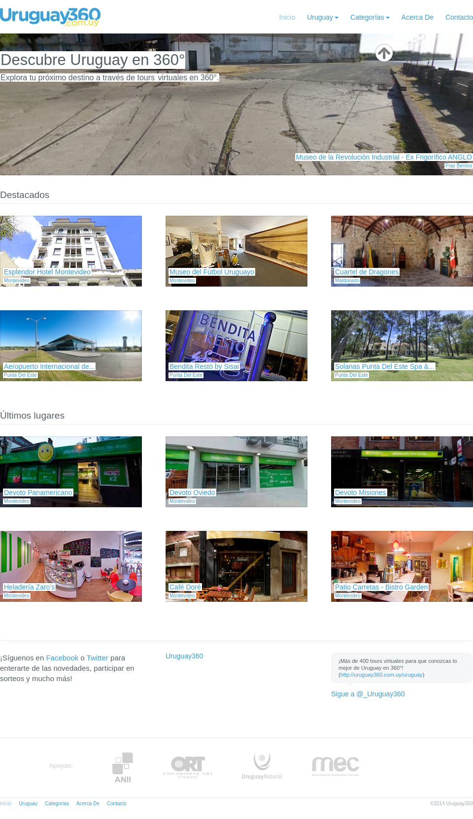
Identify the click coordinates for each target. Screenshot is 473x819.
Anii (122, 768)
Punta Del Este (20, 375)
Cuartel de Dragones (367, 272)
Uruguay (320, 17)
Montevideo (17, 280)
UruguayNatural (262, 768)
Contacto (459, 17)
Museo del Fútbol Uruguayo (211, 272)
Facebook (62, 658)
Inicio (287, 17)
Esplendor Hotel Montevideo (47, 272)
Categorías (367, 17)
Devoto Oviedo (192, 492)
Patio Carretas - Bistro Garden (381, 587)
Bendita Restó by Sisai (204, 366)
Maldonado (347, 280)
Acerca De (418, 17)
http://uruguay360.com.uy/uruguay (381, 675)
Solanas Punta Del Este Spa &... (385, 366)
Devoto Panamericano (38, 492)
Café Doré (185, 587)
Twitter (97, 658)
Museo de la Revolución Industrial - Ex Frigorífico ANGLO (384, 157)
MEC (336, 768)
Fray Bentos (458, 165)
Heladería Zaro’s (29, 587)
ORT (187, 768)
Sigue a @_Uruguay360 (368, 694)
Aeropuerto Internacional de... (49, 366)
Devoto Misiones (360, 492)
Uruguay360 (184, 656)
